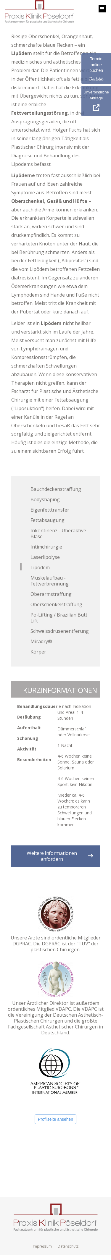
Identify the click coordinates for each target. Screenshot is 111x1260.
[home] (38, 13)
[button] (102, 9)
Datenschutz (68, 1246)
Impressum (42, 1246)
